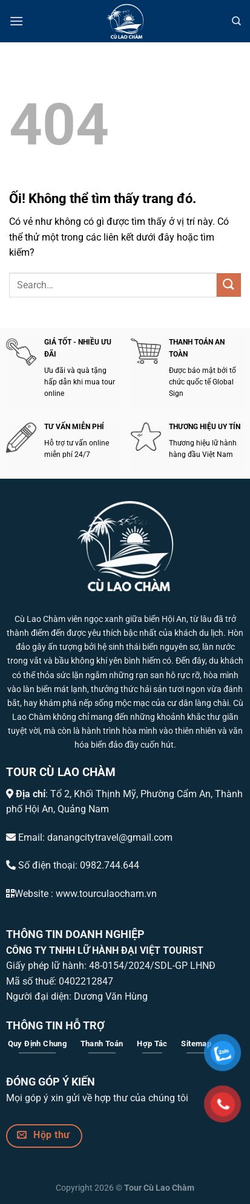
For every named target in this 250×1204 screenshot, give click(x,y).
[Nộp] (229, 285)
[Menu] (16, 21)
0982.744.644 (109, 865)
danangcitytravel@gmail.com (110, 837)
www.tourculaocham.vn (106, 893)
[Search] (236, 21)
